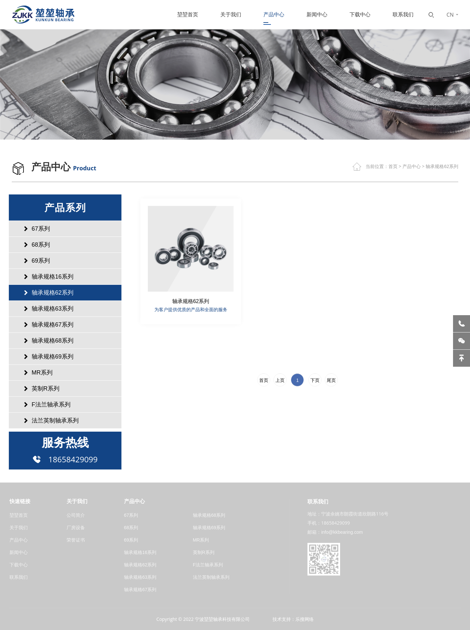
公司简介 (76, 515)
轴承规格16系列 (44, 276)
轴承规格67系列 (44, 324)
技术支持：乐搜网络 (293, 619)
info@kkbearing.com (342, 532)
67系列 (32, 228)
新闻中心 (316, 14)
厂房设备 (76, 527)
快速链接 (19, 501)
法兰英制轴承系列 (46, 420)
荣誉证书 (76, 540)
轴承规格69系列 (44, 356)
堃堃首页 (187, 14)
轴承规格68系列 (44, 340)
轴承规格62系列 (442, 166)
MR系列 (33, 372)
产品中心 (273, 14)
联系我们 (403, 14)
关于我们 (230, 14)
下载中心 (360, 14)
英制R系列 (37, 388)
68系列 (32, 244)
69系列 (32, 260)
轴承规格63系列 (44, 308)
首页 (393, 166)
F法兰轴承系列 (42, 404)
